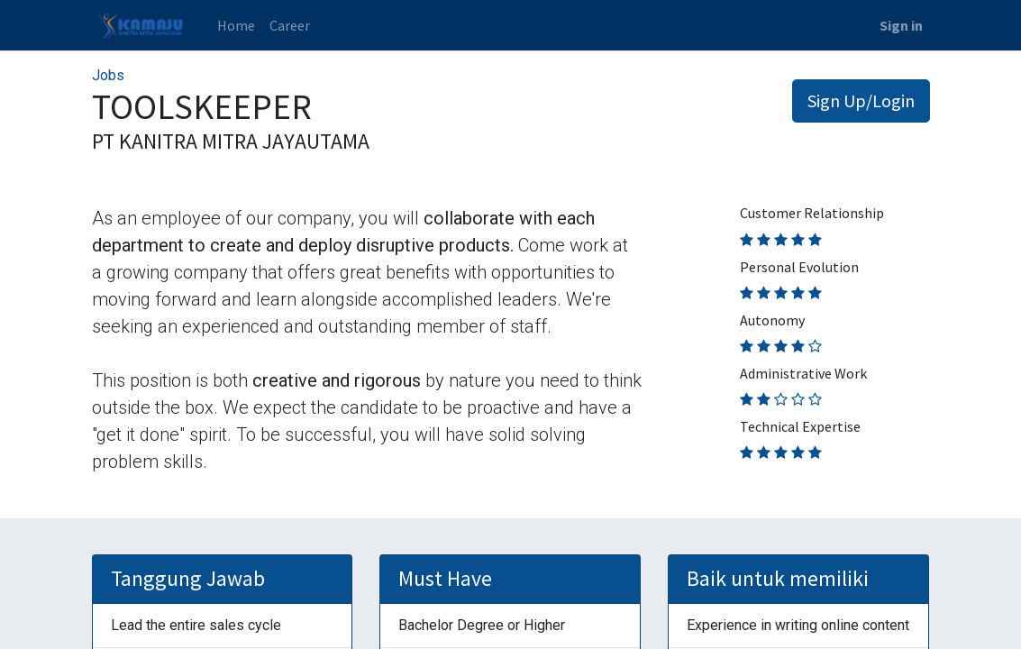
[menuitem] (236, 25)
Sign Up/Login (861, 100)
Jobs (108, 75)
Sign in (901, 25)
